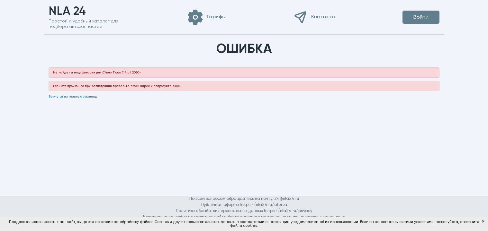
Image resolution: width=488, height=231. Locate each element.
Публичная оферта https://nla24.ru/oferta (244, 205)
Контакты (323, 17)
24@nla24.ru (286, 199)
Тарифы (216, 17)
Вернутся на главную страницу (73, 96)
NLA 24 (77, 11)
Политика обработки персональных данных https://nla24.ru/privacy (244, 211)
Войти (421, 17)
